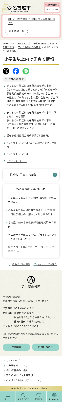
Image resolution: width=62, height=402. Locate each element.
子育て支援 (8, 47)
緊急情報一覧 (16, 31)
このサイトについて (16, 365)
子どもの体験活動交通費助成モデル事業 (29, 86)
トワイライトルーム (17, 161)
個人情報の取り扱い (17, 370)
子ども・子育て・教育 (44, 43)
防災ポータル (52, 9)
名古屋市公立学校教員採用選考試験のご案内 (32, 224)
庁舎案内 (16, 347)
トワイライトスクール (18, 154)
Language (54, 399)
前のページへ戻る (21, 264)
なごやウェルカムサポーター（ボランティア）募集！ (32, 249)
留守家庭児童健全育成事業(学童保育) (28, 135)
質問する (39, 399)
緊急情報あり (54, 5)
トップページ (23, 43)
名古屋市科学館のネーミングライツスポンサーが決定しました (32, 237)
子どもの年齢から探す (29, 47)
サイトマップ (13, 360)
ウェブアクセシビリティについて (23, 380)
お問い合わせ (45, 347)
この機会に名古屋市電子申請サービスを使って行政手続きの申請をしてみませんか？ (33, 212)
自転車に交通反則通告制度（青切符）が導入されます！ (32, 200)
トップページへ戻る (47, 264)
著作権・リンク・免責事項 (19, 375)
